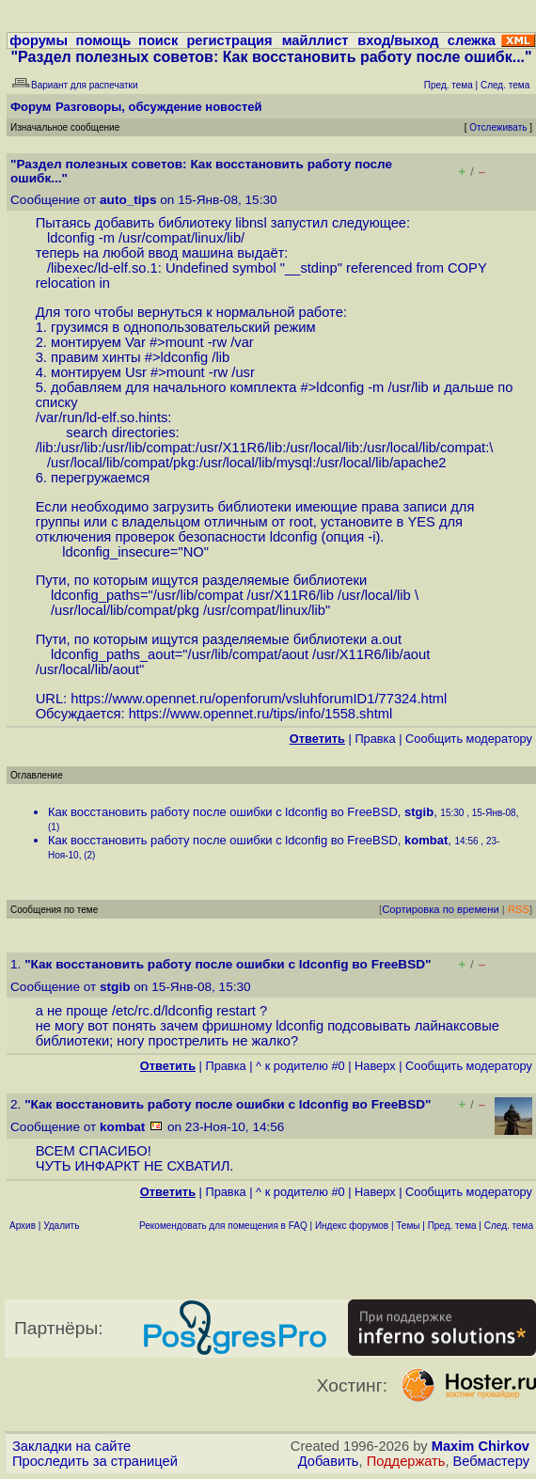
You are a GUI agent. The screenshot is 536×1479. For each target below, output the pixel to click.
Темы (407, 1225)
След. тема (508, 1225)
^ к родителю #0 (300, 1066)
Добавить (328, 1461)
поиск (158, 40)
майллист (315, 40)
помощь (104, 40)
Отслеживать (498, 127)
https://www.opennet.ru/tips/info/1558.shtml (261, 713)
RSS (518, 909)
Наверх (375, 1066)
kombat (426, 840)
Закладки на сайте (71, 1446)
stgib (419, 812)
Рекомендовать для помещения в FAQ (223, 1225)
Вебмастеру (491, 1461)
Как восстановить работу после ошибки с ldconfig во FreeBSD (223, 812)
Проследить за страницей (95, 1461)
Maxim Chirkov (480, 1446)
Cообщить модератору (468, 739)
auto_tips (128, 200)
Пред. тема (452, 1225)
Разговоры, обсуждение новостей (158, 107)
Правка (375, 739)
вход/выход (397, 40)
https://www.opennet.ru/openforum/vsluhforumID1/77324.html (259, 698)
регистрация (229, 40)
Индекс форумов (351, 1225)
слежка (472, 40)
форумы (38, 40)
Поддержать (406, 1461)
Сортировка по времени (440, 909)
